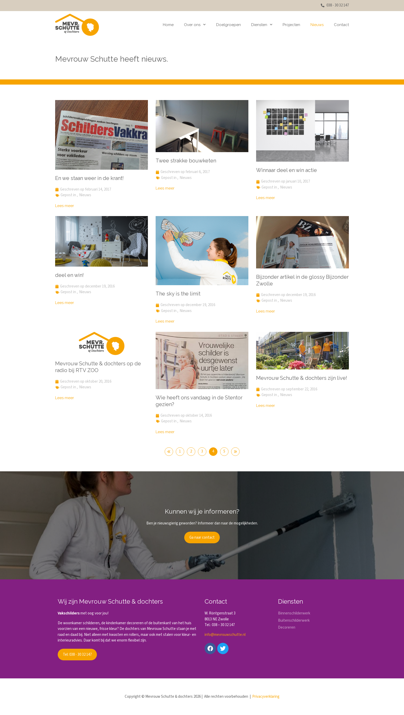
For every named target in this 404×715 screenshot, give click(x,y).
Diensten (262, 25)
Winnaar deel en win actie (286, 170)
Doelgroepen (228, 24)
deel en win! (69, 275)
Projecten (291, 24)
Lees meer (64, 205)
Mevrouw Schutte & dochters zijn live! (301, 378)
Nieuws (317, 24)
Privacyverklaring (266, 696)
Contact (341, 24)
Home (168, 24)
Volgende (235, 451)
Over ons (195, 25)
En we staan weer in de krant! (89, 178)
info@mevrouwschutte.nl (225, 634)
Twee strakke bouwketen (186, 161)
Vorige (169, 451)
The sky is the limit (178, 294)
